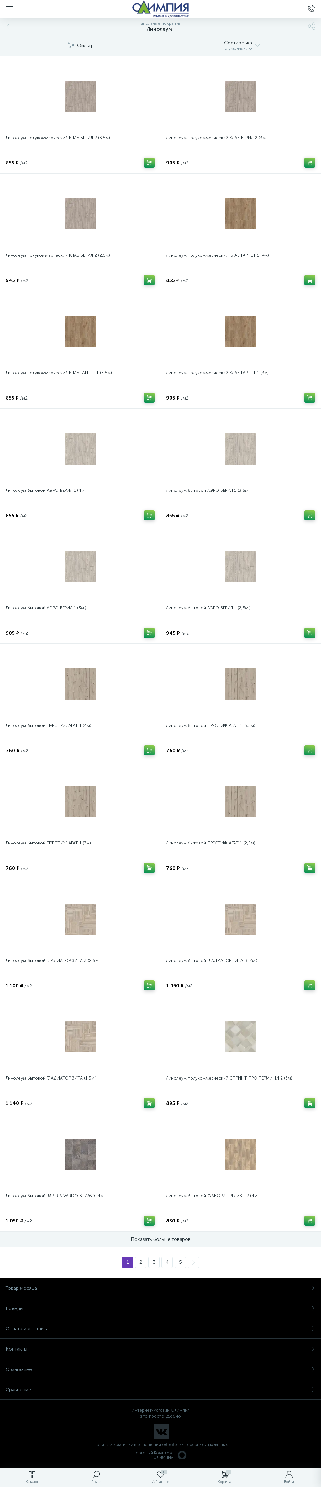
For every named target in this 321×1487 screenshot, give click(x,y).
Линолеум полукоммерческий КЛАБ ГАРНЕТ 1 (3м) (217, 373)
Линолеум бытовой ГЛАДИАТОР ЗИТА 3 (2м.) (211, 960)
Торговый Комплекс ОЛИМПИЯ (160, 1455)
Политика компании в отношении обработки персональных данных (161, 1444)
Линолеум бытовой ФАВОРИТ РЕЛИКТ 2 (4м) (212, 1195)
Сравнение (160, 1390)
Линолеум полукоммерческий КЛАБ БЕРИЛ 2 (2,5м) (58, 255)
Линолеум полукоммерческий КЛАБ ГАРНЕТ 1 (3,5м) (59, 373)
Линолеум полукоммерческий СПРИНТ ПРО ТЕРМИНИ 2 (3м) (229, 1078)
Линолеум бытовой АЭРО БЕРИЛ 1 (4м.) (46, 490)
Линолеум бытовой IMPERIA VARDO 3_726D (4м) (55, 1195)
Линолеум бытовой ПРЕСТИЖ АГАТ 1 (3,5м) (210, 725)
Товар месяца (160, 1288)
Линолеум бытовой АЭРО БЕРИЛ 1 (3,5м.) (208, 490)
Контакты (160, 1349)
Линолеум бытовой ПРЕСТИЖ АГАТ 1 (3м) (48, 843)
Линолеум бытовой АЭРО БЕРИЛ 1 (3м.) (46, 608)
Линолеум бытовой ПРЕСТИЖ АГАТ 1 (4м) (48, 725)
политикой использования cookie (252, 1434)
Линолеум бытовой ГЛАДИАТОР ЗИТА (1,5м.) (51, 1078)
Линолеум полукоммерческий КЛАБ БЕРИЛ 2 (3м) (216, 137)
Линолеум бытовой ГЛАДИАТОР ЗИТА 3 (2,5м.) (53, 960)
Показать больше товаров (161, 1239)
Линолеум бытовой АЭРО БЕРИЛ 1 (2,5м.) (208, 608)
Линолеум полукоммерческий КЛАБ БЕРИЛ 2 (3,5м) (58, 137)
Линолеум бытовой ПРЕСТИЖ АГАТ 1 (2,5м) (210, 843)
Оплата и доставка (160, 1329)
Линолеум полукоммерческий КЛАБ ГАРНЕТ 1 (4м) (217, 255)
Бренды (160, 1308)
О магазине (160, 1369)
